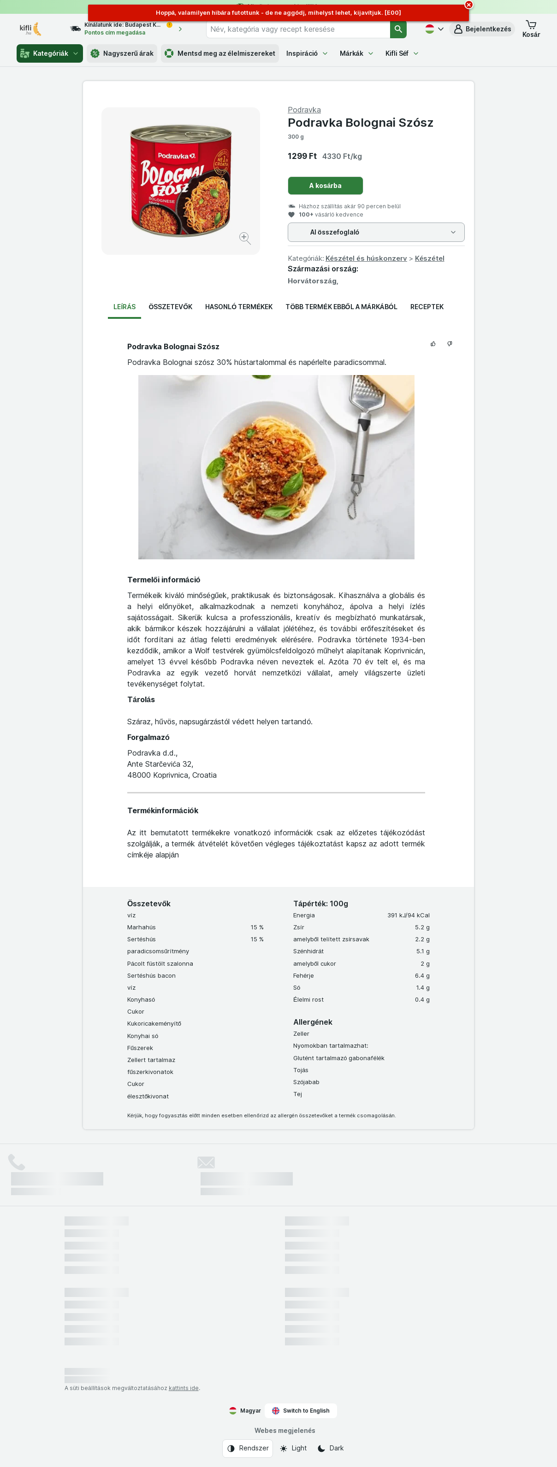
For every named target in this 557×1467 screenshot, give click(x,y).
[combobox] (298, 29)
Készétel (429, 258)
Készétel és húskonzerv (366, 258)
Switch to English (301, 1410)
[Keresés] (398, 29)
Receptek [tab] (427, 307)
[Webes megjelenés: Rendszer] (247, 1448)
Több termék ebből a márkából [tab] (341, 307)
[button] (482, 29)
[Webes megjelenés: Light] (293, 1448)
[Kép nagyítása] (246, 239)
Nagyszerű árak (122, 53)
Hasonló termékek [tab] (239, 307)
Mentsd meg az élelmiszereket (220, 53)
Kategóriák (49, 53)
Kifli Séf (402, 53)
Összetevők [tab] (170, 307)
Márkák (357, 53)
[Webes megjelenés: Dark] (330, 1448)
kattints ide (184, 1388)
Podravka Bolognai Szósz (361, 122)
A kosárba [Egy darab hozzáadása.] (325, 185)
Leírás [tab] (124, 307)
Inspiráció (307, 53)
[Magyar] (433, 29)
